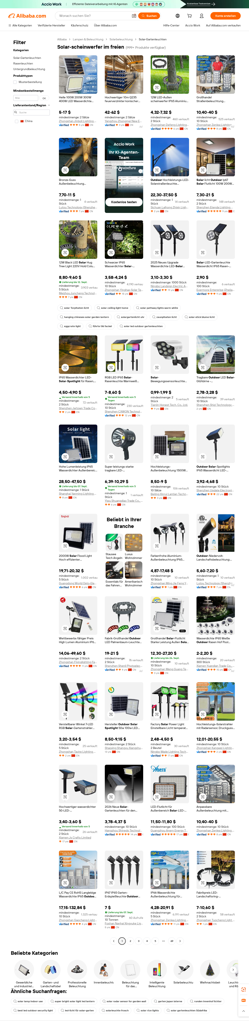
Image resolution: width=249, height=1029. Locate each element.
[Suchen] (149, 15)
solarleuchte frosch (115, 1010)
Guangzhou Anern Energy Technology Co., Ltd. (170, 830)
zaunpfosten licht (164, 317)
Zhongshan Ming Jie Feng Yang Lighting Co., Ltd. (170, 583)
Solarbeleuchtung (121, 39)
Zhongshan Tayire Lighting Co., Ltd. (78, 751)
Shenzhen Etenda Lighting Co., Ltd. (216, 207)
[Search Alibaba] (93, 16)
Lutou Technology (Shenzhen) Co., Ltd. (78, 207)
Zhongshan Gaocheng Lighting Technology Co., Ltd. (78, 920)
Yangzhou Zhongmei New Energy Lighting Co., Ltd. (124, 121)
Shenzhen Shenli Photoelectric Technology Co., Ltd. (124, 665)
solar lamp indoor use (28, 1001)
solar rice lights (148, 1010)
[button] (134, 15)
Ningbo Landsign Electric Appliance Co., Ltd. (170, 286)
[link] (243, 989)
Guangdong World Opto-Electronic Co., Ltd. (78, 583)
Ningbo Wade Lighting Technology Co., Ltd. (170, 751)
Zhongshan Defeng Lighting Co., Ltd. (170, 124)
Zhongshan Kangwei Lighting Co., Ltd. (216, 748)
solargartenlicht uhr (130, 317)
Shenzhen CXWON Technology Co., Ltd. (124, 411)
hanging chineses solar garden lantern (84, 317)
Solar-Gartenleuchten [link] (153, 39)
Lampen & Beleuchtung (88, 39)
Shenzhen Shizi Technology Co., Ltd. (216, 404)
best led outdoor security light (33, 1010)
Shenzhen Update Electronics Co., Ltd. (216, 490)
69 (172, 941)
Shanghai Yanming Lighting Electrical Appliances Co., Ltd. (78, 493)
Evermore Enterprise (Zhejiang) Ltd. (216, 290)
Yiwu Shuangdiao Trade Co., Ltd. (124, 500)
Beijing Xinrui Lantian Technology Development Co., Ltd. (170, 494)
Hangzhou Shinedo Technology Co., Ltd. (124, 830)
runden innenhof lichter (206, 1001)
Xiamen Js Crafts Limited (75, 837)
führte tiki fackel (100, 326)
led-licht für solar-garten (77, 1010)
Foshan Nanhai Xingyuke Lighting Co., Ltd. (124, 923)
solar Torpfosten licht (74, 308)
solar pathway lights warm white (157, 308)
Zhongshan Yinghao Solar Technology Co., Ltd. (124, 290)
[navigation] (31, 490)
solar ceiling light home (112, 308)
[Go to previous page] (113, 941)
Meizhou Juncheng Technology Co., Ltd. (78, 293)
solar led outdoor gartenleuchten (141, 326)
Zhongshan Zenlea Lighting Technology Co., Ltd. (216, 124)
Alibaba (62, 39)
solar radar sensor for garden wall (124, 1001)
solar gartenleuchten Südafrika (187, 1010)
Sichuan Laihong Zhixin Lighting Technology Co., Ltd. (170, 207)
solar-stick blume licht (200, 317)
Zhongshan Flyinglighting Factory (78, 662)
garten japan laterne (168, 1001)
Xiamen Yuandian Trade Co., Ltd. (216, 665)
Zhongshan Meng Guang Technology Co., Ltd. (170, 669)
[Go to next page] (180, 941)
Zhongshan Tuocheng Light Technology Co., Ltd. (216, 920)
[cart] (190, 16)
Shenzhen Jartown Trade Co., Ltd (78, 408)
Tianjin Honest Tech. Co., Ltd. (169, 404)
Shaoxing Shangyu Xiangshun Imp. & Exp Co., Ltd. (124, 748)
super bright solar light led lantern (73, 1001)
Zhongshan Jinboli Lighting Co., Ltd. (78, 121)
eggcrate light (70, 326)
